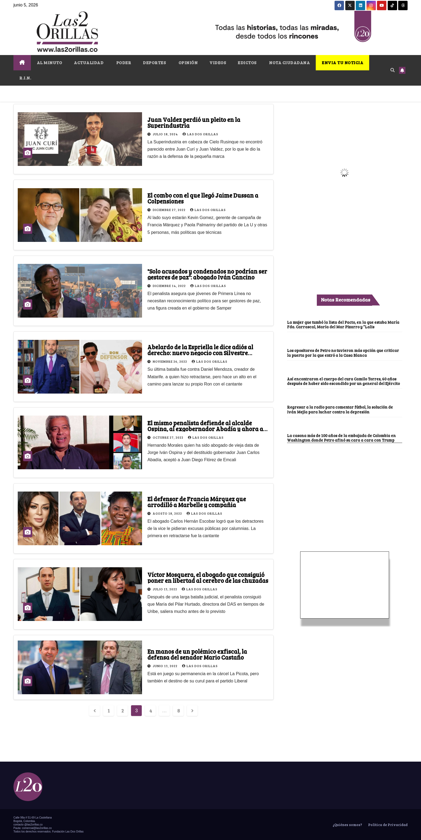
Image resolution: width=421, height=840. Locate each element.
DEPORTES (154, 62)
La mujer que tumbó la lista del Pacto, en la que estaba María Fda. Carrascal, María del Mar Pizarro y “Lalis (343, 324)
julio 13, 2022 (165, 589)
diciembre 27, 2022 (169, 210)
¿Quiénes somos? (347, 824)
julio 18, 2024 (166, 134)
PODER (123, 62)
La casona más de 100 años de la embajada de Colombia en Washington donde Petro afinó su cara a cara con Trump (341, 438)
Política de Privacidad (387, 824)
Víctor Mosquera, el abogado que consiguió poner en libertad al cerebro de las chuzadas (207, 577)
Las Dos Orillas (200, 134)
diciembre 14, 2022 (170, 285)
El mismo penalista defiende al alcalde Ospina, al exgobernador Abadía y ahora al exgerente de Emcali (206, 429)
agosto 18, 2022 (168, 513)
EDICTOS (247, 62)
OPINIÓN (187, 62)
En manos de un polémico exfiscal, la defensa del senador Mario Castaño (197, 654)
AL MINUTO (49, 62)
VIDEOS (217, 62)
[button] (392, 70)
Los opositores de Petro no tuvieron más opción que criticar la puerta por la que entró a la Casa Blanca (343, 353)
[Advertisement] (344, 483)
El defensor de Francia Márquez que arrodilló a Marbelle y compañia (196, 502)
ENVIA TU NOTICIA (342, 62)
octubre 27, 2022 (168, 437)
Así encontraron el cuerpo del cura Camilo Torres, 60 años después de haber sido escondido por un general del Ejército (343, 381)
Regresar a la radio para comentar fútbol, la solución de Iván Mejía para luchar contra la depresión (340, 409)
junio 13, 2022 (165, 666)
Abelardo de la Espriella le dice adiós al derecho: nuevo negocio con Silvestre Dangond (200, 353)
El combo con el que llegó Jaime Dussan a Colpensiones (202, 198)
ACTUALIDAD (88, 62)
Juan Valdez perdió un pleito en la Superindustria (193, 122)
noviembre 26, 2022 (170, 361)
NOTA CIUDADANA (289, 62)
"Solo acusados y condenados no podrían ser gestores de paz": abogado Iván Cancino (207, 274)
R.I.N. (25, 78)
